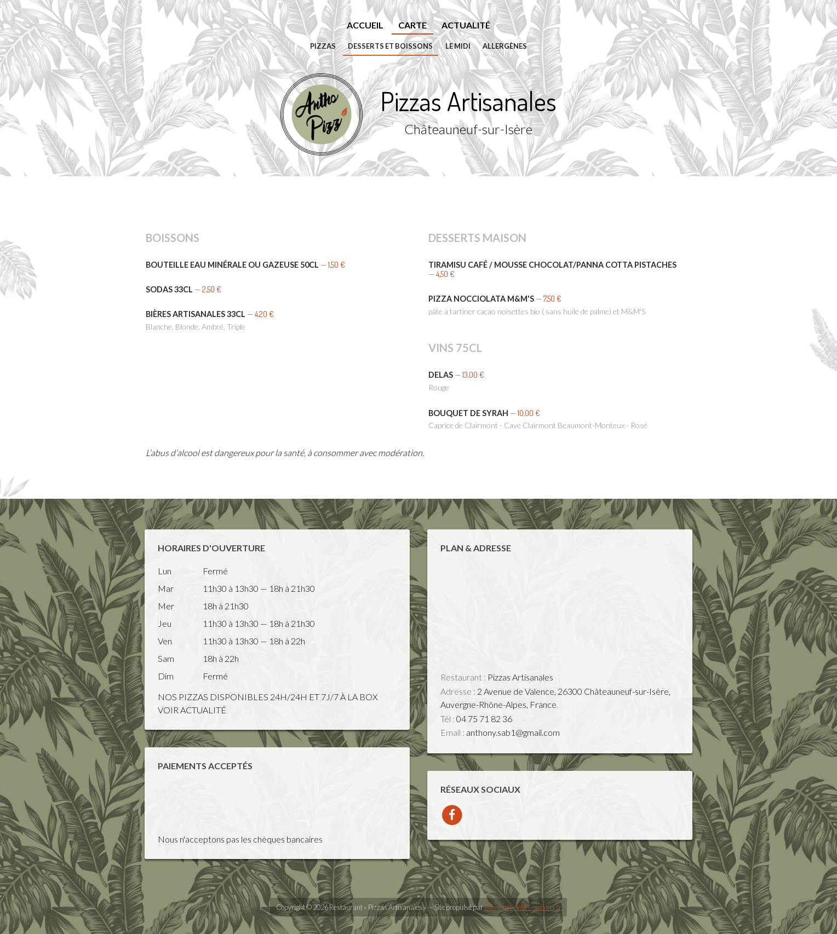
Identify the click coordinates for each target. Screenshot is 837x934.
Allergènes (505, 46)
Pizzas (323, 46)
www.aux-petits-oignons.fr (522, 907)
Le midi (458, 46)
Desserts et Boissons (390, 46)
